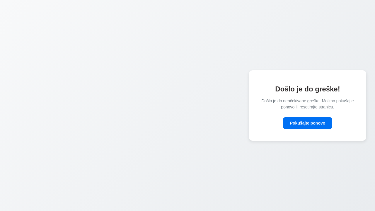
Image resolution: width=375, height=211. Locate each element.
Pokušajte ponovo (307, 123)
